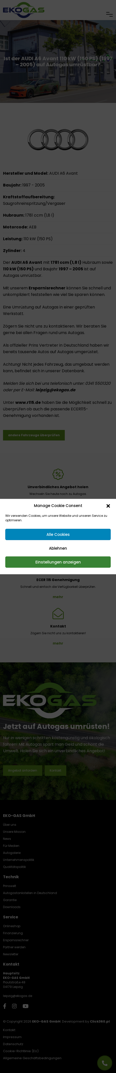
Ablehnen (58, 548)
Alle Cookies (58, 534)
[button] (108, 505)
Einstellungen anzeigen (58, 561)
